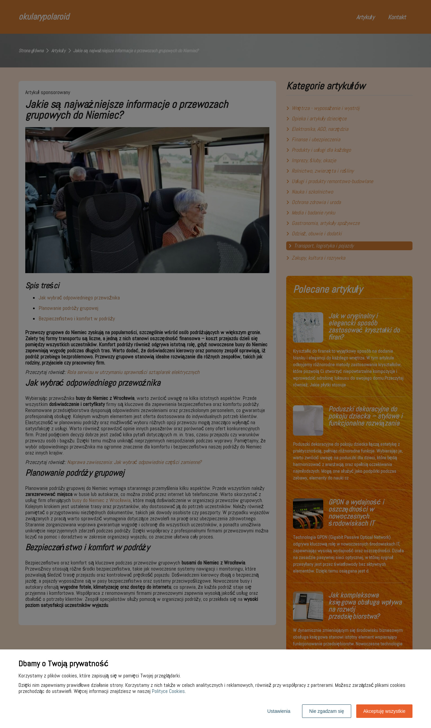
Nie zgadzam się (326, 711)
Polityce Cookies (168, 691)
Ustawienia (278, 711)
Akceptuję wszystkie (384, 711)
